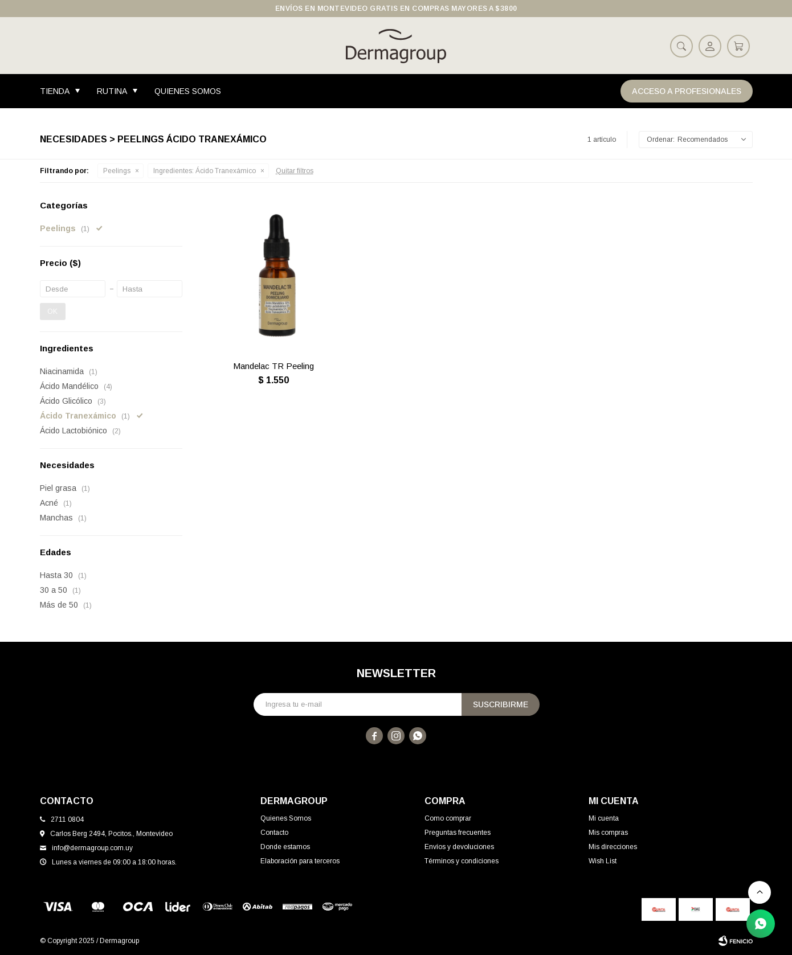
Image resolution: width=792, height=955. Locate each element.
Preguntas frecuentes (457, 833)
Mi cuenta (604, 818)
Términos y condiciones (461, 861)
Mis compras (608, 833)
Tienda (55, 91)
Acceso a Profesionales (686, 91)
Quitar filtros (294, 171)
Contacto (274, 833)
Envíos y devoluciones (459, 847)
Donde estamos (285, 847)
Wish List (603, 861)
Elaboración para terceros (300, 861)
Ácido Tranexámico (204, 171)
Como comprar (447, 818)
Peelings (116, 171)
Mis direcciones (613, 847)
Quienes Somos (187, 91)
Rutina (112, 91)
